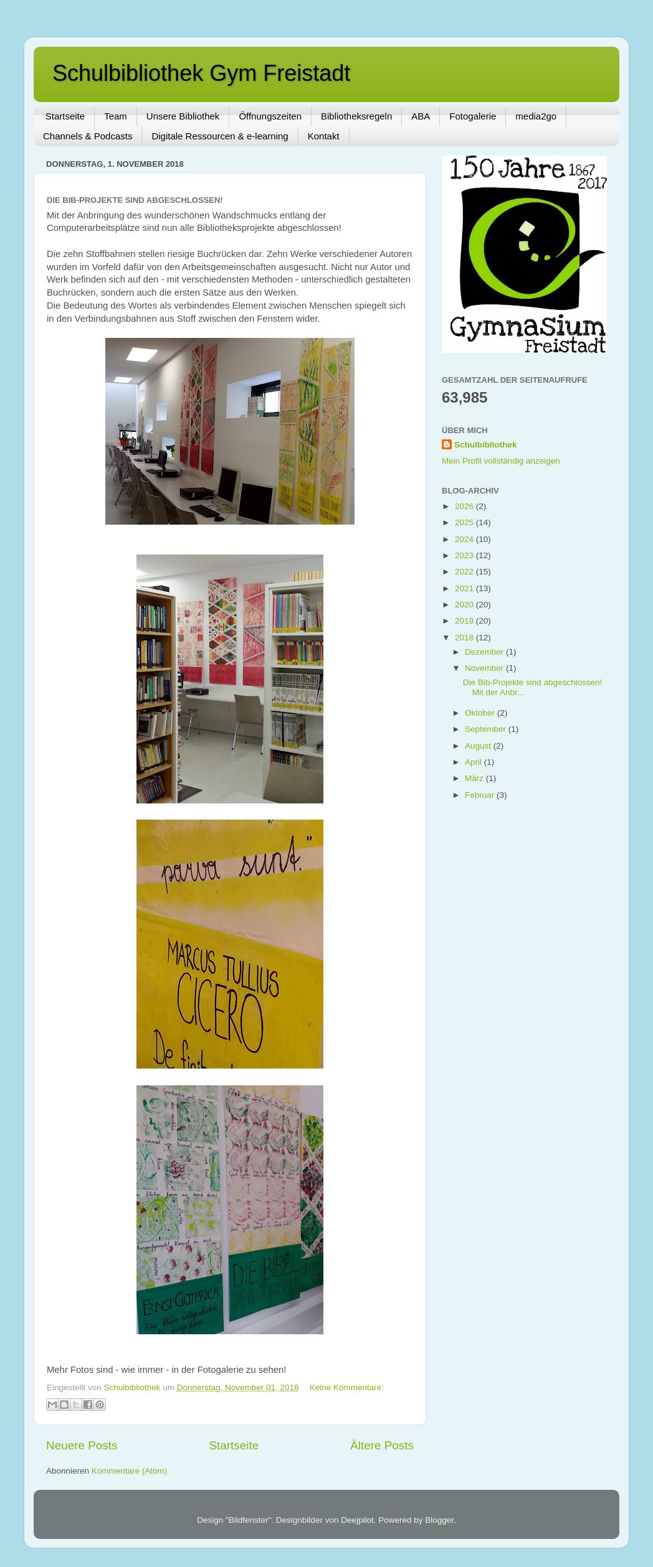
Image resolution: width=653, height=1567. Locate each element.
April (474, 762)
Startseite (65, 116)
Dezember (485, 652)
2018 (465, 637)
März (475, 778)
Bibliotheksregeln (356, 116)
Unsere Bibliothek (183, 116)
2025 (465, 522)
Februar (481, 795)
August (479, 746)
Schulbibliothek (485, 444)
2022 (465, 571)
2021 (465, 588)
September (486, 729)
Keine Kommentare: (347, 1387)
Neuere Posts (81, 1445)
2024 (465, 539)
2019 (465, 620)
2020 (465, 604)
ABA (420, 116)
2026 (465, 506)
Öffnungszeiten (270, 116)
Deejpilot (357, 1520)
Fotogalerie (472, 116)
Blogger (439, 1520)
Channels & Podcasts (87, 136)
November (485, 668)
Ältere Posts (382, 1445)
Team (115, 116)
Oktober (481, 713)
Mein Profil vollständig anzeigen (501, 460)
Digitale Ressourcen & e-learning (219, 136)
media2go (535, 116)
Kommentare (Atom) (130, 1471)
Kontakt (324, 136)
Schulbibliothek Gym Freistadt (201, 73)
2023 (465, 555)
